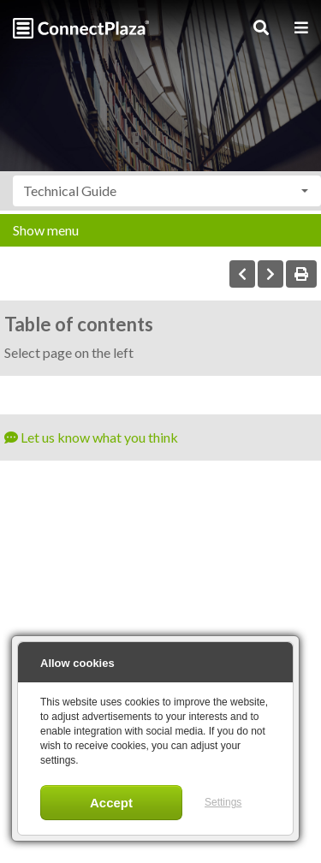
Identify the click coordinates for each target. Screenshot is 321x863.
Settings (223, 802)
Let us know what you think (91, 437)
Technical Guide (69, 190)
